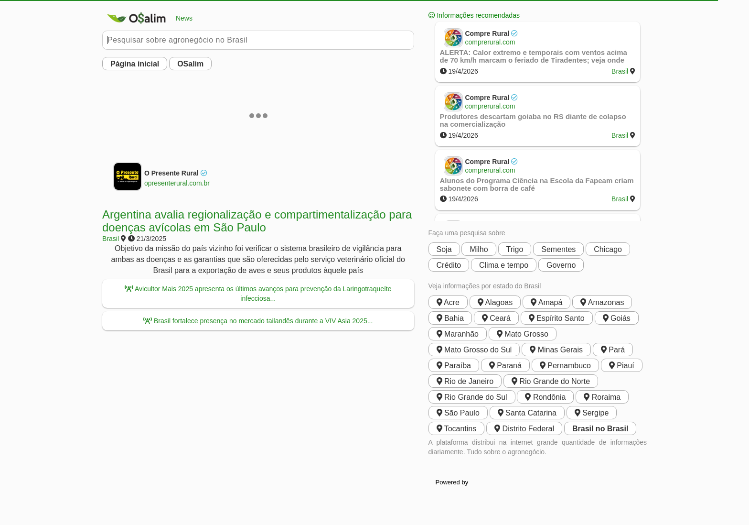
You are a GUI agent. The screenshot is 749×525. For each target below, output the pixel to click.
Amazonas (602, 302)
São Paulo (458, 413)
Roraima (602, 397)
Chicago (608, 249)
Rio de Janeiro (465, 381)
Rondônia (545, 397)
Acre (448, 302)
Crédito (449, 265)
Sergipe (592, 413)
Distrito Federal (524, 429)
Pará (613, 350)
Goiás (617, 318)
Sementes (558, 249)
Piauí (621, 365)
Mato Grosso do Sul (474, 350)
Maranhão (458, 334)
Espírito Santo (557, 318)
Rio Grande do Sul (472, 397)
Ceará (496, 318)
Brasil (110, 238)
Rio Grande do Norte (551, 381)
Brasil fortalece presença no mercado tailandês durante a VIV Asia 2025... (258, 321)
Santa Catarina (527, 413)
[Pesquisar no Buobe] (258, 40)
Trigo (515, 249)
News (147, 18)
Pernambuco (565, 365)
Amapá (546, 302)
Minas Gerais (556, 350)
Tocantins (457, 429)
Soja (444, 249)
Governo (561, 265)
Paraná (505, 365)
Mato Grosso (522, 334)
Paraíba (454, 365)
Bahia (450, 318)
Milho (479, 249)
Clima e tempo (503, 265)
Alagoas (495, 302)
